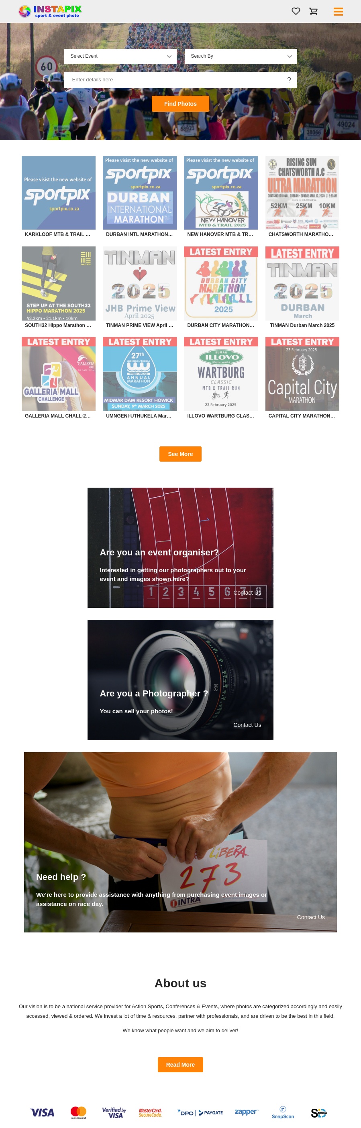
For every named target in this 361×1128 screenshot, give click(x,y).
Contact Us (39, 1072)
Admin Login (40, 1080)
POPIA (197, 1072)
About (34, 1064)
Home (34, 1056)
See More (180, 454)
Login (114, 1056)
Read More (180, 932)
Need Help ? (203, 1088)
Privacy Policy (204, 1064)
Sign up (116, 1064)
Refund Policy (204, 1080)
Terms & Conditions (210, 1056)
